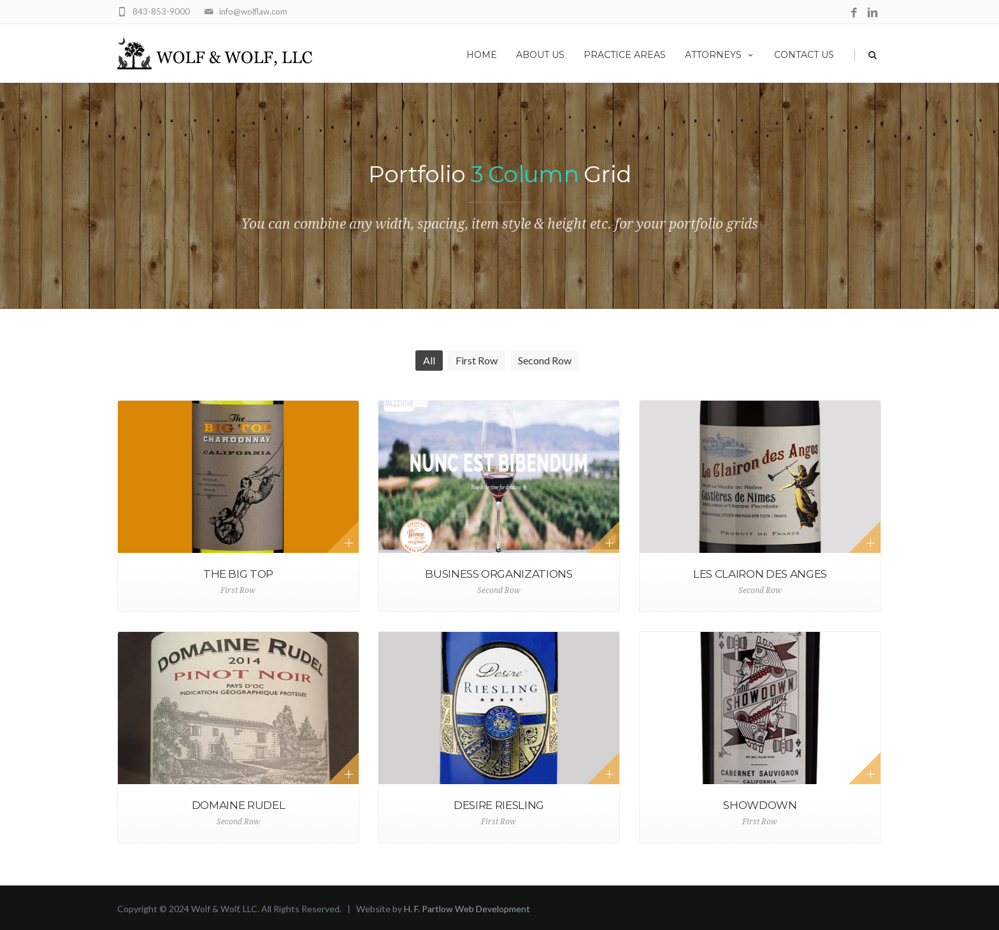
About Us (540, 55)
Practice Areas (625, 55)
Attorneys (720, 55)
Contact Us (804, 55)
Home (481, 55)
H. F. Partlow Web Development (467, 908)
